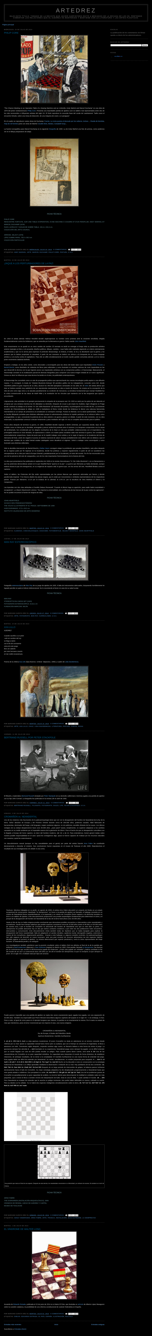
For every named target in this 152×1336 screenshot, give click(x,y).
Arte (29, 252)
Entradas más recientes (12, 1324)
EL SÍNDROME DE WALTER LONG (22, 1229)
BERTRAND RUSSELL (22, 805)
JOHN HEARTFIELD (86, 531)
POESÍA (74, 726)
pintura (63, 252)
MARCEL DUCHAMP (40, 252)
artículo (80, 1304)
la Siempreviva (88, 947)
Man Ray (29, 585)
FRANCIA (51, 1218)
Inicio (56, 1324)
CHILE (31, 726)
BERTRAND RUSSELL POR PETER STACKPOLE (30, 737)
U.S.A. (70, 252)
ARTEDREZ (76, 10)
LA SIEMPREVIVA (89, 1218)
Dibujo (17, 1316)
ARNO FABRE (36, 1218)
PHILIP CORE (11, 33)
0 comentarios (60, 249)
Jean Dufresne (40, 947)
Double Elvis (42, 124)
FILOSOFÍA (36, 805)
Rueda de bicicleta (97, 121)
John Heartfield (80, 341)
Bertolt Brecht (9, 367)
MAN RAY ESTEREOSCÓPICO (20, 542)
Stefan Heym (44, 448)
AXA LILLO (9, 627)
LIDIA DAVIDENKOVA (43, 726)
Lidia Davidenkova (71, 662)
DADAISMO (44, 531)
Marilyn (50, 124)
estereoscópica (17, 585)
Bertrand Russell (28, 796)
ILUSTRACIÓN (58, 1316)
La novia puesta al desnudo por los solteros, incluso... (70, 121)
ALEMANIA (18, 531)
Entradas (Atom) (20, 1329)
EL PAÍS (42, 1316)
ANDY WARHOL (20, 252)
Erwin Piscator (97, 365)
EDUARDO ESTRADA (29, 1316)
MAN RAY (34, 616)
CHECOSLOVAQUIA (31, 531)
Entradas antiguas (97, 1324)
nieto (86, 386)
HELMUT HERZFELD (70, 531)
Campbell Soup (59, 124)
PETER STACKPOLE (72, 805)
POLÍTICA (69, 1316)
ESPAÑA (49, 1316)
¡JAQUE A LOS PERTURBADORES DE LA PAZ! (28, 263)
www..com (118, 56)
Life (61, 805)
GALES (56, 805)
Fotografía (25, 616)
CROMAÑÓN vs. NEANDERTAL (20, 816)
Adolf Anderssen (20, 947)
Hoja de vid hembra (11, 124)
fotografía (52, 129)
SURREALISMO (45, 616)
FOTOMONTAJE (55, 531)
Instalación (61, 1218)
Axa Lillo (22, 662)
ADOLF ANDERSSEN (22, 1218)
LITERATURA (57, 726)
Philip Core (32, 111)
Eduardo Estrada (19, 1304)
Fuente (47, 121)
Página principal (8, 25)
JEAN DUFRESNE (74, 1218)
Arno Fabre (88, 843)
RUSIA (80, 726)
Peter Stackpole (50, 796)
